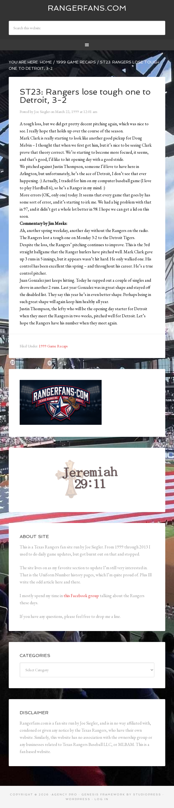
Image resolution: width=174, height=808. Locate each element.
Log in (101, 799)
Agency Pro (64, 794)
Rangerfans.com (87, 8)
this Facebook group (81, 595)
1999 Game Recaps (53, 346)
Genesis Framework (103, 794)
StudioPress (147, 794)
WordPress (78, 799)
